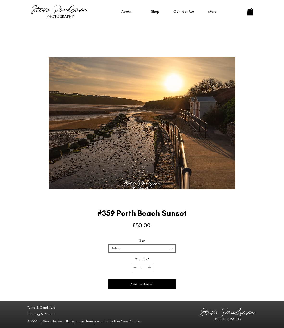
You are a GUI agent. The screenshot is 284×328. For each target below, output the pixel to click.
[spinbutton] (142, 267)
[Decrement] (134, 267)
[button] (250, 11)
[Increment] (150, 267)
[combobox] (142, 248)
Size (142, 240)
